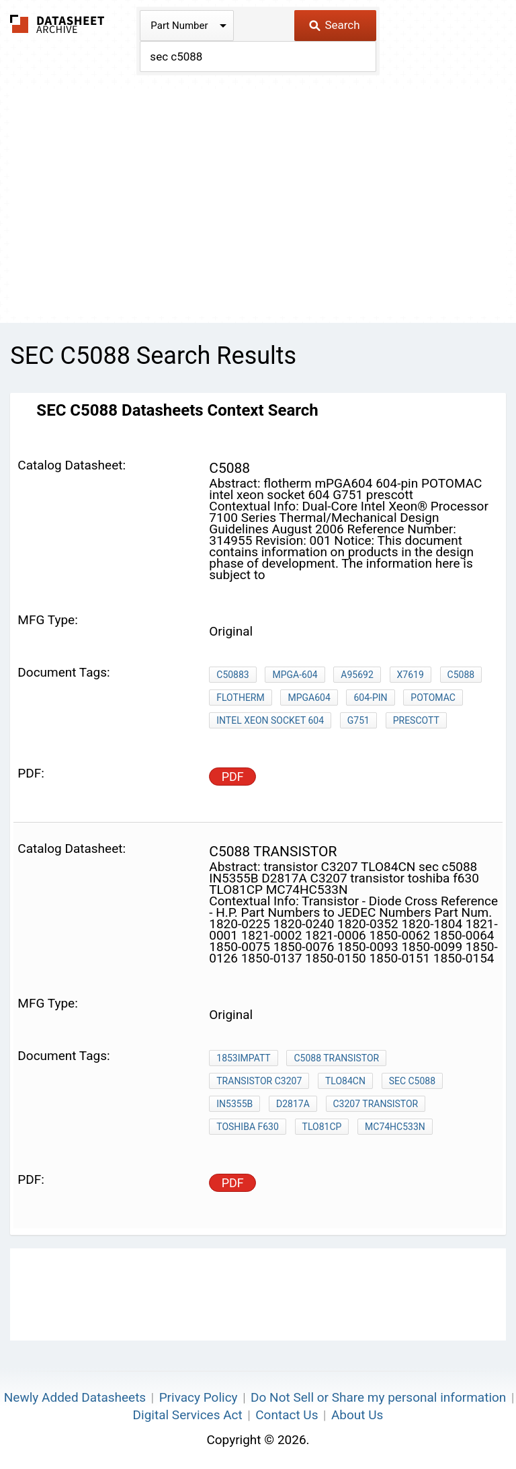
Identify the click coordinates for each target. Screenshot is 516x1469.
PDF (233, 776)
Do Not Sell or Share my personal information (378, 1397)
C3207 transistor (376, 1103)
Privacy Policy (198, 1397)
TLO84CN (345, 1081)
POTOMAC (433, 697)
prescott (416, 720)
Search (334, 25)
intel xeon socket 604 (270, 720)
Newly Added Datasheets (75, 1397)
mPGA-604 (294, 674)
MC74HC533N (395, 1126)
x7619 (410, 674)
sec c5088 (412, 1081)
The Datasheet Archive (57, 24)
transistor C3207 (259, 1081)
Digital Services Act (188, 1415)
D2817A (293, 1103)
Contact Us (286, 1415)
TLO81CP (322, 1126)
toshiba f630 (247, 1126)
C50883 (232, 674)
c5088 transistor (336, 1058)
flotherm (240, 697)
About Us (357, 1415)
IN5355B (234, 1103)
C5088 (461, 674)
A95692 (357, 674)
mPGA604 (309, 697)
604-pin (370, 697)
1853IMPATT (243, 1058)
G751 (358, 720)
